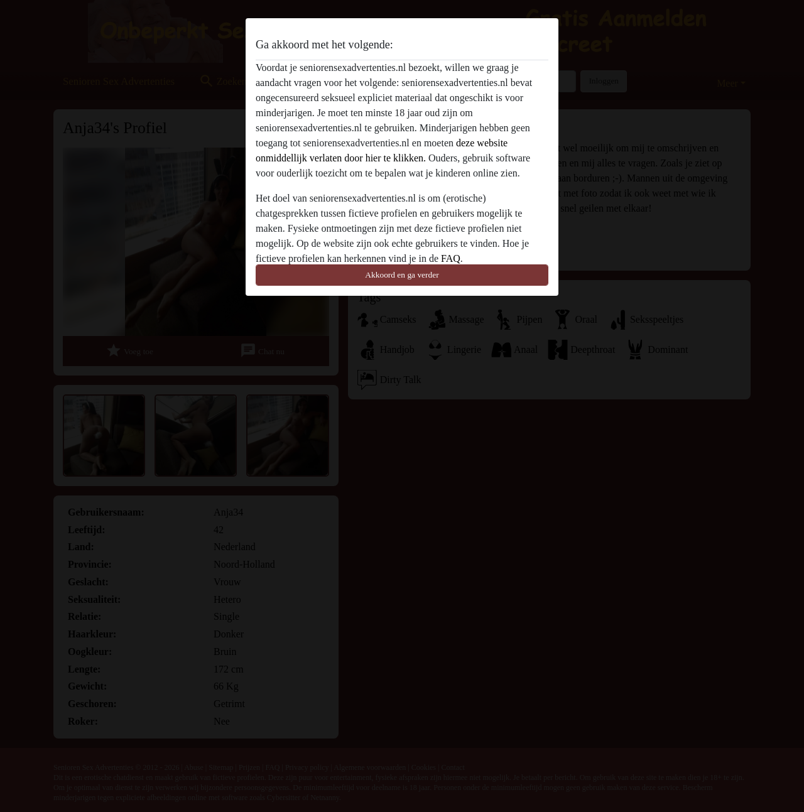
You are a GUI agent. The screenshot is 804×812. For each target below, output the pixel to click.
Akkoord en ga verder (401, 274)
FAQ (450, 258)
